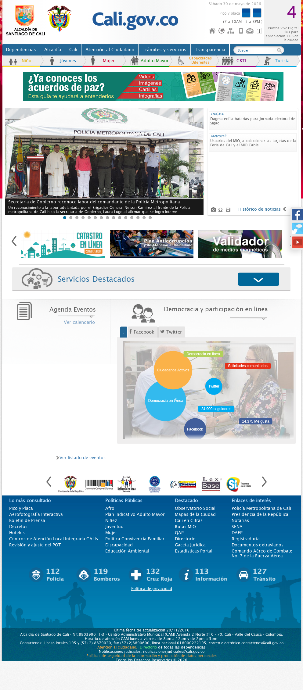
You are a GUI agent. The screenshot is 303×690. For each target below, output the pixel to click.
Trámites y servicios (164, 49)
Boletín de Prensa (27, 520)
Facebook (144, 332)
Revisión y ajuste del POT (35, 544)
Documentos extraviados (257, 544)
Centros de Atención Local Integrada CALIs (53, 538)
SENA (237, 526)
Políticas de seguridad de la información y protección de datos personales (151, 656)
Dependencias (21, 49)
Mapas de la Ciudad (195, 514)
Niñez (111, 520)
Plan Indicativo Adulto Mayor (135, 514)
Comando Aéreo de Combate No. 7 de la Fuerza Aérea (262, 553)
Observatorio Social (195, 508)
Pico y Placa (21, 508)
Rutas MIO (185, 526)
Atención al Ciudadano (109, 49)
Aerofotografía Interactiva (36, 514)
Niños (28, 60)
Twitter (174, 332)
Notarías (240, 520)
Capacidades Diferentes (200, 60)
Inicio (212, 31)
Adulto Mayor (155, 60)
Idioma (222, 31)
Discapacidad (119, 544)
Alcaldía (52, 49)
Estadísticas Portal (193, 551)
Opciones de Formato (260, 31)
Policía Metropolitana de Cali (261, 508)
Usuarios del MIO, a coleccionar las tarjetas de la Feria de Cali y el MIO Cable (253, 143)
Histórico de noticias (259, 209)
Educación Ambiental (127, 551)
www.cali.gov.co (41, 20)
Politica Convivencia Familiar (134, 538)
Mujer (109, 60)
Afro (109, 508)
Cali (73, 49)
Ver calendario (79, 322)
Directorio (185, 538)
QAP (179, 532)
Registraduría (246, 538)
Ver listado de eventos (83, 457)
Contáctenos (250, 31)
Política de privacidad (151, 588)
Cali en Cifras (189, 520)
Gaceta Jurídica (190, 544)
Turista (282, 60)
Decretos (18, 526)
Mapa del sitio (231, 31)
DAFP (237, 532)
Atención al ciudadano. (117, 647)
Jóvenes (68, 60)
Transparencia (210, 49)
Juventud (114, 526)
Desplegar (259, 280)
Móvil (241, 31)
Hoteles (17, 532)
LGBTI (240, 60)
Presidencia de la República (260, 514)
